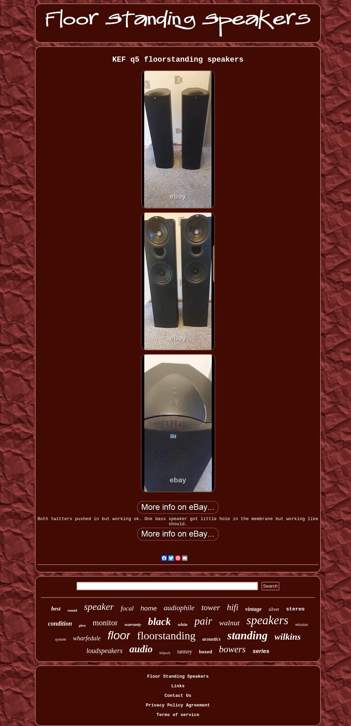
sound (72, 610)
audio (141, 648)
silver (273, 609)
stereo (295, 609)
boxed (205, 651)
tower (210, 607)
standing (247, 635)
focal (127, 608)
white (182, 624)
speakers (267, 620)
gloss (82, 625)
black (159, 621)
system (60, 639)
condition (60, 623)
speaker (99, 606)
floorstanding (166, 635)
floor (119, 635)
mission (301, 624)
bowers (232, 649)
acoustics (211, 639)
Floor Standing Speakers (177, 676)
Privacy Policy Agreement (178, 705)
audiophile (179, 608)
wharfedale (87, 638)
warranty (132, 624)
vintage (253, 609)
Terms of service (178, 714)
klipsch (164, 653)
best (55, 608)
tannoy (184, 651)
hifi (232, 607)
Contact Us (178, 695)
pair (203, 621)
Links (177, 686)
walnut (229, 622)
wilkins (288, 637)
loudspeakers (104, 650)
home (149, 608)
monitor (105, 622)
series (261, 651)
